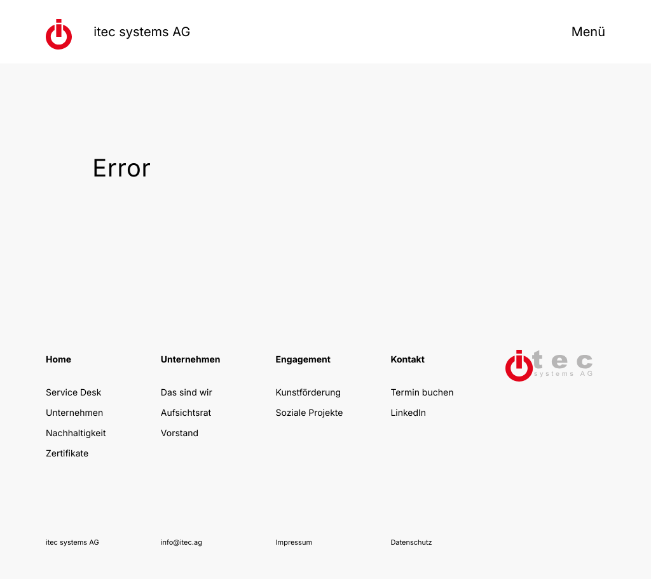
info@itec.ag (181, 542)
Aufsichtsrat (186, 413)
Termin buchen (421, 392)
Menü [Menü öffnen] (588, 31)
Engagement (303, 359)
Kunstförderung (308, 392)
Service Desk (73, 392)
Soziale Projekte (309, 413)
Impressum (294, 542)
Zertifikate (67, 453)
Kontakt (407, 359)
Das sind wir (186, 392)
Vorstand (179, 433)
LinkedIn (408, 413)
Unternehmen (74, 413)
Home (58, 359)
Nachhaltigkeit (76, 433)
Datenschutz (411, 542)
